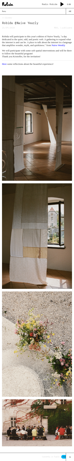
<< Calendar (7, 18)
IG (70, 457)
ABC (70, 11)
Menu (4, 11)
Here (4, 64)
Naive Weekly (58, 45)
